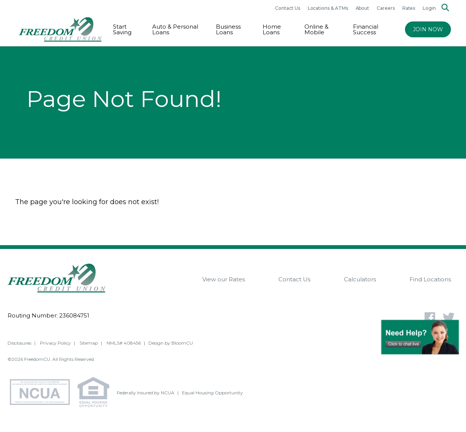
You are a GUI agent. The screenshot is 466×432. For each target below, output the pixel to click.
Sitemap (88, 343)
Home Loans (272, 29)
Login (429, 8)
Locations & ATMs (328, 8)
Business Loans (228, 29)
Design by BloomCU (170, 343)
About (363, 8)
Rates (409, 8)
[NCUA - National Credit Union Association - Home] (43, 393)
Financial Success (365, 29)
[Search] (445, 8)
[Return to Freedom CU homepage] (60, 29)
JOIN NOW (428, 29)
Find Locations (430, 279)
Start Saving (122, 29)
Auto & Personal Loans (175, 29)
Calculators (360, 279)
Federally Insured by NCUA (145, 393)
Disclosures (19, 343)
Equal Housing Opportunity (212, 393)
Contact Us (287, 8)
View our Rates (223, 279)
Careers (386, 8)
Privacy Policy (55, 343)
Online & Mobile (316, 29)
